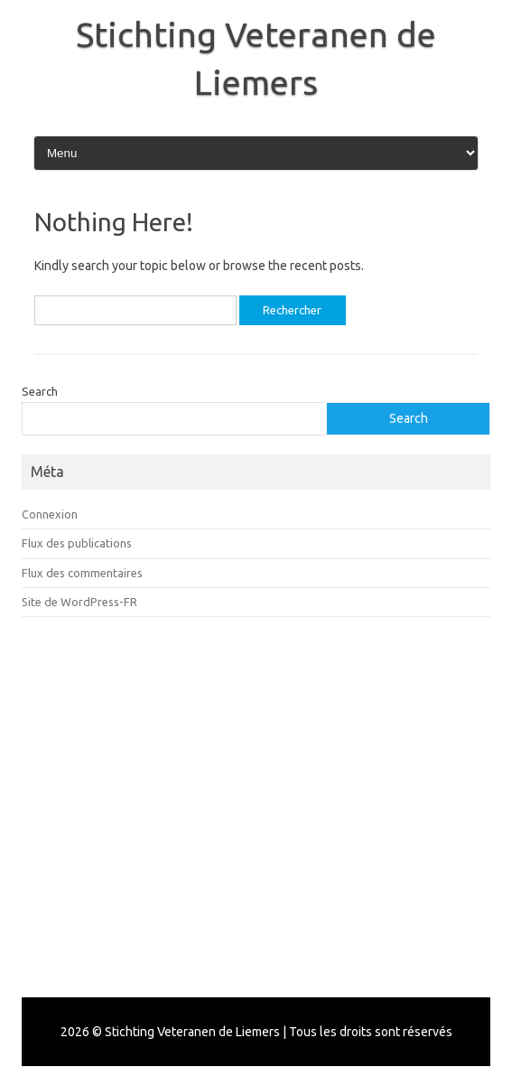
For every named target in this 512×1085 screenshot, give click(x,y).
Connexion (50, 514)
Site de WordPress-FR (79, 601)
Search (40, 391)
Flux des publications (77, 543)
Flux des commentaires (82, 572)
